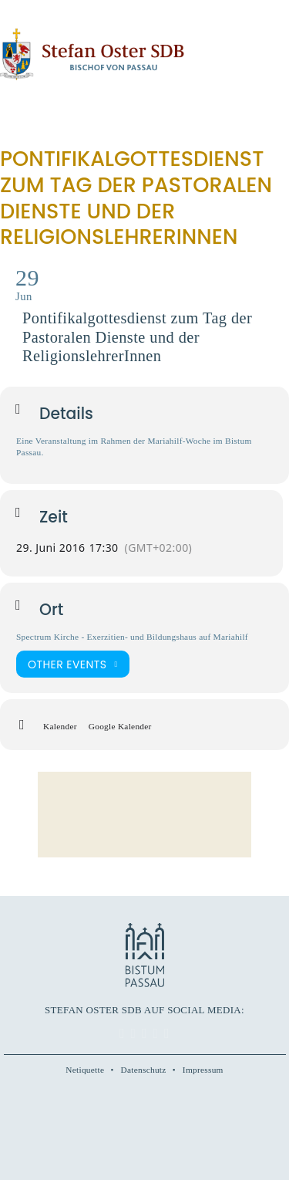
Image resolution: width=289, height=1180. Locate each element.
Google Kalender (120, 726)
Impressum (203, 1069)
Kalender (60, 726)
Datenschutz (143, 1069)
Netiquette (85, 1069)
